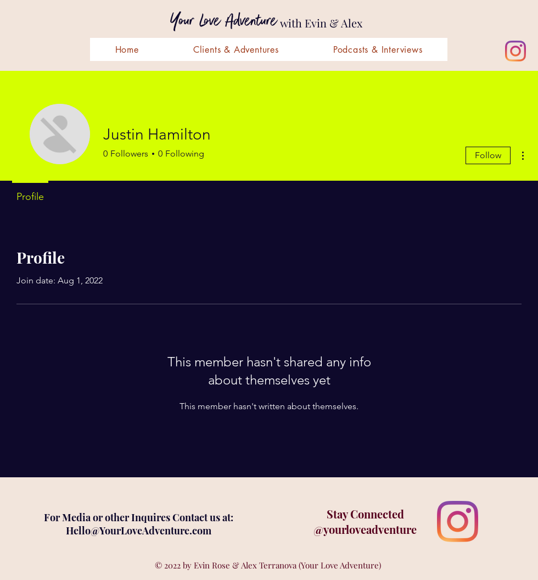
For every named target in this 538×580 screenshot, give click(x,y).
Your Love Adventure (223, 21)
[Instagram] (515, 51)
